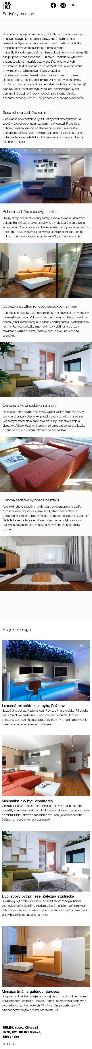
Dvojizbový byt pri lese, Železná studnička (38, 897)
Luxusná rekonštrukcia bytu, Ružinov (33, 706)
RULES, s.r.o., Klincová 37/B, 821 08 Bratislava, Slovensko (22, 1033)
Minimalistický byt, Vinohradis (27, 801)
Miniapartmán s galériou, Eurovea (30, 992)
